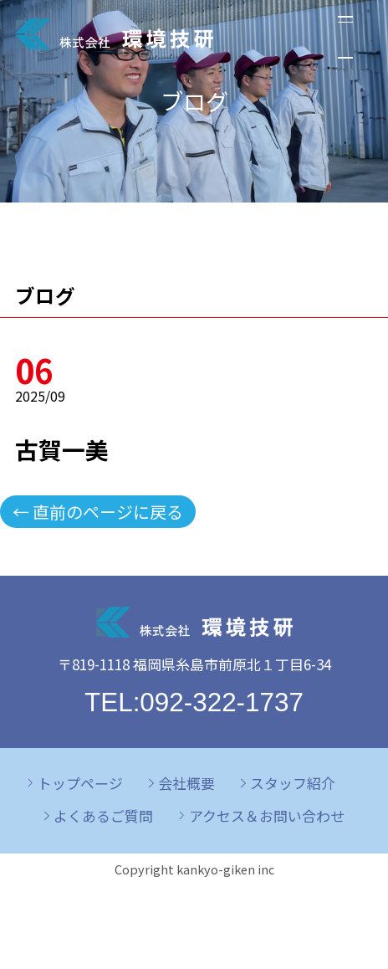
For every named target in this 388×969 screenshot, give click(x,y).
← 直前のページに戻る (98, 512)
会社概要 (186, 782)
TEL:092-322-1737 (194, 702)
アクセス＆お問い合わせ (267, 815)
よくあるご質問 (103, 815)
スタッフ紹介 (292, 782)
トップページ (80, 782)
